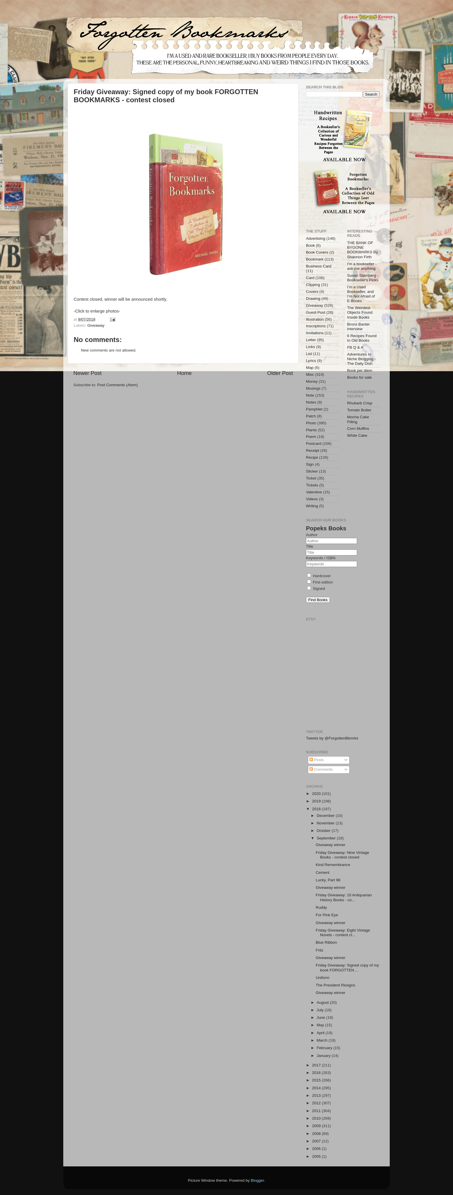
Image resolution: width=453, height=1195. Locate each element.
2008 (317, 1133)
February (325, 1048)
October (324, 830)
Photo (311, 423)
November (326, 823)
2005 (317, 1156)
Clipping (313, 285)
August (323, 1002)
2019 (317, 801)
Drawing (313, 298)
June (321, 1017)
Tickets (312, 485)
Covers (312, 291)
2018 (317, 809)
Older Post (280, 373)
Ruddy (321, 907)
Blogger (257, 1180)
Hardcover (319, 576)
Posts (316, 760)
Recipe (312, 457)
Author (312, 535)
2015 (317, 1080)
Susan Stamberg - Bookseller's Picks (363, 277)
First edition (320, 582)
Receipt (312, 450)
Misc (310, 374)
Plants (311, 430)
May (321, 1025)
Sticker (312, 471)
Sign (310, 464)
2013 (317, 1095)
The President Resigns (335, 985)
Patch (311, 416)
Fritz (319, 950)
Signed (316, 588)
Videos (312, 499)
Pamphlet (314, 409)
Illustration (315, 319)
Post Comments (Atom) (117, 385)
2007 (317, 1141)
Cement (322, 872)
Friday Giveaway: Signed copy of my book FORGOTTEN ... (347, 967)
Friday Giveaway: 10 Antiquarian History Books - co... (344, 897)
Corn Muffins (358, 428)
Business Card (318, 266)
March (322, 1040)
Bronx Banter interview (358, 326)
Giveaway (95, 325)
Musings (313, 388)
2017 (317, 1065)
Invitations (315, 333)
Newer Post (87, 373)
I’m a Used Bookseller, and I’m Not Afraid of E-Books (361, 294)
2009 (317, 1126)
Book (310, 245)
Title (309, 546)
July (321, 1010)
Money (312, 381)
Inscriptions (316, 326)
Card (310, 278)
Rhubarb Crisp (359, 403)
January (324, 1055)
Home (184, 373)
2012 (317, 1103)
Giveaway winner (331, 845)
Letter (311, 340)
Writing (312, 506)
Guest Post (315, 312)
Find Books (318, 600)
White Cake (357, 435)
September (327, 838)
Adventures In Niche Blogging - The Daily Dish (361, 359)
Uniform (322, 977)
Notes (311, 402)
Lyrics (311, 360)
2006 (317, 1148)
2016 (317, 1073)
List (309, 354)
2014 (317, 1088)
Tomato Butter (359, 410)
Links (310, 347)
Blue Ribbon (326, 942)
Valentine (314, 492)
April (321, 1033)
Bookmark (315, 259)
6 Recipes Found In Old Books (362, 338)
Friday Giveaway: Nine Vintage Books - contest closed (342, 854)
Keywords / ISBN (320, 558)
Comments (321, 769)
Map (309, 367)
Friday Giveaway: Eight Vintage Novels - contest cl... (343, 932)
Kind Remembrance (333, 865)
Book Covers (317, 252)
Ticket (311, 478)
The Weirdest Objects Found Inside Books (360, 312)
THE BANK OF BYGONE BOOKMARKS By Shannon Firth (362, 250)
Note (310, 395)
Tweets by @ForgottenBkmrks (332, 738)
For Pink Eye (327, 915)
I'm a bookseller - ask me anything (362, 266)
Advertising (315, 238)
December (326, 815)
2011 (317, 1111)
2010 (317, 1118)
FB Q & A (355, 347)
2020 (317, 793)
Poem (311, 436)
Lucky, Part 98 (328, 880)
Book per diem (359, 370)
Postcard (313, 443)
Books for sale (359, 377)
